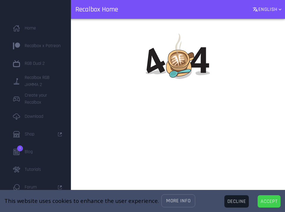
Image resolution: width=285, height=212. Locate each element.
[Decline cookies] (236, 201)
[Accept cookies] (269, 201)
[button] (178, 200)
